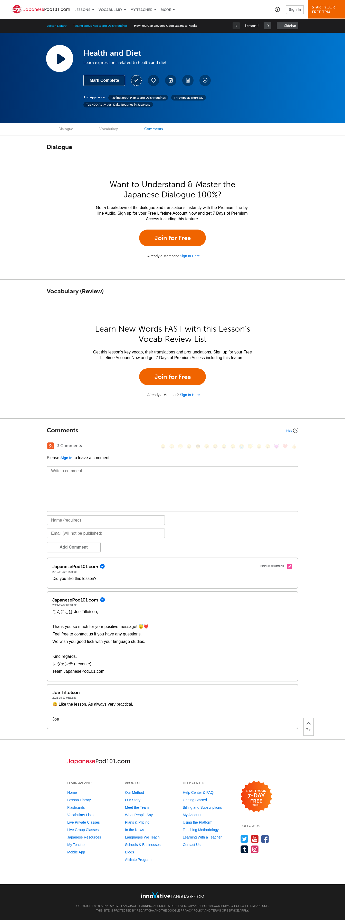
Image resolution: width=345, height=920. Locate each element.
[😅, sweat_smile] (224, 446)
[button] (277, 9)
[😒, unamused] (189, 446)
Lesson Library (56, 26)
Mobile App (76, 852)
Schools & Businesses (143, 845)
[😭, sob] (241, 446)
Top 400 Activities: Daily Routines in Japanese (118, 104)
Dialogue (66, 129)
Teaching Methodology (201, 830)
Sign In (295, 9)
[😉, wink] (232, 446)
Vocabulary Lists (80, 815)
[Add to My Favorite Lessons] (153, 80)
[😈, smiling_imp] (276, 446)
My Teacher (141, 10)
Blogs (129, 852)
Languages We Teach (142, 837)
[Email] (106, 533)
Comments (153, 129)
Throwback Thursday (188, 97)
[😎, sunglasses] (198, 446)
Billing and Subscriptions (202, 807)
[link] (267, 25)
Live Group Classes (83, 830)
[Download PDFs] (188, 80)
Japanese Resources (84, 837)
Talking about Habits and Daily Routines (100, 26)
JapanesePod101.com (204, 905)
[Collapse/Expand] (172, 430)
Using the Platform (197, 822)
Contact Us (191, 845)
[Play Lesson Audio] (59, 58)
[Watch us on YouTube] (255, 839)
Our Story (132, 800)
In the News (134, 830)
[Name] (106, 520)
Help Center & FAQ (198, 792)
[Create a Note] (170, 80)
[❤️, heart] (285, 446)
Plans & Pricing (137, 822)
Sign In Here (190, 256)
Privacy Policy (232, 905)
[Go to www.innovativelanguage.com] (172, 894)
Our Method (134, 792)
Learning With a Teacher (202, 837)
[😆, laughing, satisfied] (215, 446)
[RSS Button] (50, 446)
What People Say (139, 815)
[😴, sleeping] (259, 446)
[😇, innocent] (250, 446)
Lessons (82, 10)
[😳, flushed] (171, 446)
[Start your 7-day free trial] (256, 797)
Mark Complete (104, 80)
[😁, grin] (180, 446)
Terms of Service (225, 910)
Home (72, 792)
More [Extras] (166, 10)
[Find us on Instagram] (255, 849)
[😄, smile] (163, 446)
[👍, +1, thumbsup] (294, 446)
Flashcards (76, 807)
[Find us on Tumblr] (244, 849)
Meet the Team (137, 807)
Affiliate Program (138, 860)
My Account (192, 815)
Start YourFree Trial (327, 9)
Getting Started (195, 800)
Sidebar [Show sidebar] (290, 26)
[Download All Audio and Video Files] (205, 80)
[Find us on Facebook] (265, 839)
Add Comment (74, 547)
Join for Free (173, 238)
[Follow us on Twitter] (244, 839)
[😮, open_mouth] (267, 446)
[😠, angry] (206, 446)
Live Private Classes (83, 822)
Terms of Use (257, 905)
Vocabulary (110, 10)
